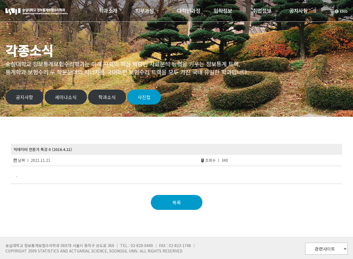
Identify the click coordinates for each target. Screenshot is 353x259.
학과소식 (107, 97)
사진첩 (144, 97)
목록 (176, 202)
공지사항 (24, 97)
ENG (341, 11)
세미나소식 (66, 97)
